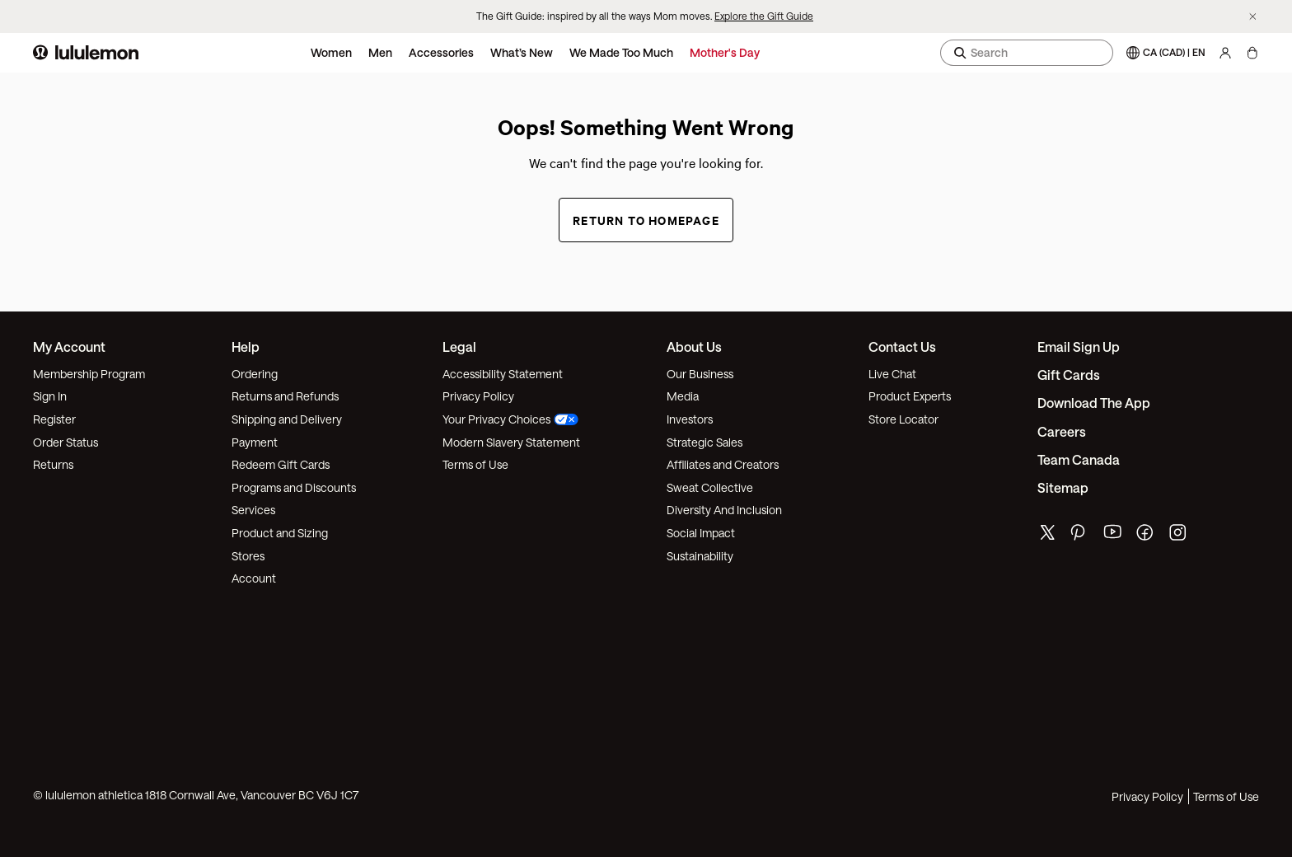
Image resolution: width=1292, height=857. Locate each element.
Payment (255, 442)
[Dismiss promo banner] (1252, 16)
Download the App (1093, 402)
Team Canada (1078, 459)
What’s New (521, 52)
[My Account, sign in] (1225, 53)
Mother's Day (725, 52)
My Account (69, 346)
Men (380, 52)
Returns (53, 464)
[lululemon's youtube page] (1113, 536)
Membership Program (89, 374)
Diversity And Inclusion (724, 510)
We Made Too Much (621, 52)
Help (246, 346)
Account (254, 578)
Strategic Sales (704, 442)
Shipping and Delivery (287, 419)
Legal (459, 346)
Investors (690, 419)
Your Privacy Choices (510, 419)
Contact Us (902, 346)
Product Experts (909, 396)
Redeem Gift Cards (281, 464)
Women (331, 52)
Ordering (255, 374)
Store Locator (903, 419)
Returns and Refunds (285, 396)
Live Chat (892, 374)
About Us (694, 346)
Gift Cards (1068, 374)
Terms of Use (475, 464)
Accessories (441, 52)
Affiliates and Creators (723, 464)
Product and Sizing (280, 533)
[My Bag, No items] (1252, 53)
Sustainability (700, 556)
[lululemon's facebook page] (1146, 536)
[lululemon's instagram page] (1179, 536)
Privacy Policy (478, 396)
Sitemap (1062, 487)
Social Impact (701, 533)
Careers (1061, 431)
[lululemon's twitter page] (1047, 534)
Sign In (50, 396)
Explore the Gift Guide (763, 15)
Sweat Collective (710, 487)
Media (683, 396)
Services (253, 510)
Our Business (700, 374)
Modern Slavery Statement (511, 442)
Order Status (65, 442)
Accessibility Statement (502, 374)
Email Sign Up (1078, 346)
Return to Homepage (646, 219)
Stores (248, 556)
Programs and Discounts (294, 487)
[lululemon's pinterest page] (1080, 536)
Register (54, 419)
